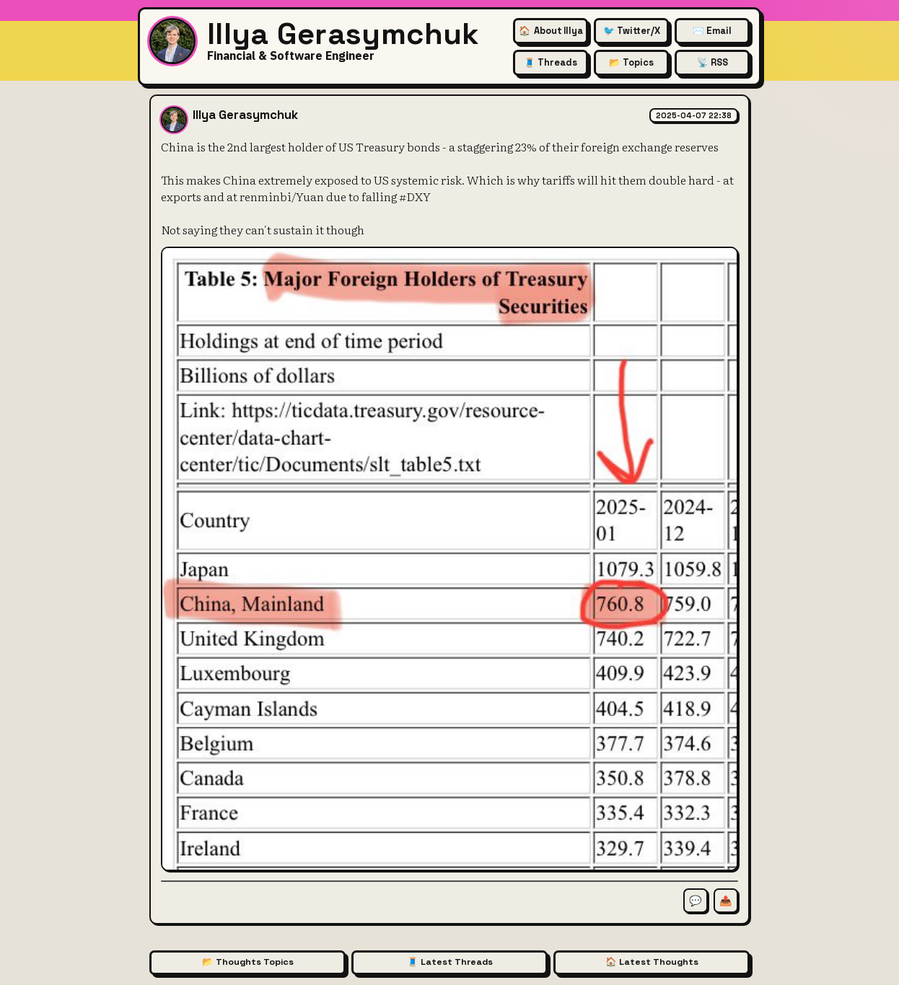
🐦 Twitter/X (631, 31)
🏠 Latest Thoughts (651, 962)
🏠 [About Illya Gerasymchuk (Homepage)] (551, 31)
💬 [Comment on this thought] (695, 900)
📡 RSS (712, 62)
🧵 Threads (550, 62)
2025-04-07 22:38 (694, 115)
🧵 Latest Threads (450, 962)
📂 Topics (631, 62)
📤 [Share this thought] (725, 900)
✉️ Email (712, 31)
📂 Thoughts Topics (248, 962)
